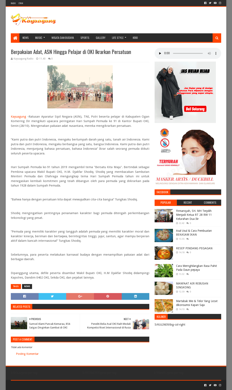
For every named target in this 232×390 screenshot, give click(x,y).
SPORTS (84, 37)
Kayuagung (18, 116)
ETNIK (21, 3)
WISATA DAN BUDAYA (62, 37)
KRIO (135, 37)
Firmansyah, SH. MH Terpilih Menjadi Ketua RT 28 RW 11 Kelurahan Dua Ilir (194, 214)
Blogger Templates (57, 385)
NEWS (25, 37)
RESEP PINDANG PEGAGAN (194, 248)
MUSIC (38, 37)
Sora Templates (33, 385)
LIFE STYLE (118, 37)
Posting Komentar (27, 353)
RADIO (13, 3)
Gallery (100, 37)
